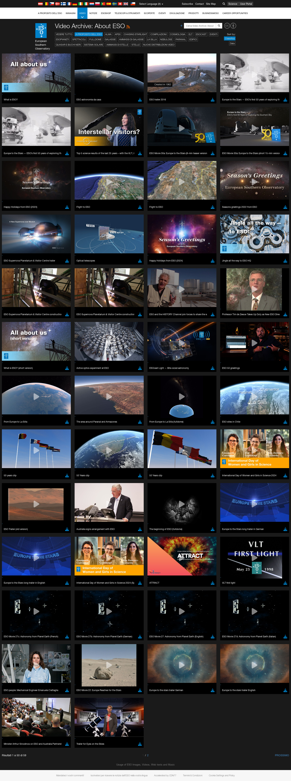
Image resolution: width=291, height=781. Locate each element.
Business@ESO (210, 13)
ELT (190, 34)
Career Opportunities (235, 13)
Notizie (93, 13)
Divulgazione (177, 13)
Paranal (181, 39)
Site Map (211, 3)
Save (41, 571)
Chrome (44, 504)
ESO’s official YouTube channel (118, 435)
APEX (117, 34)
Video (82, 15)
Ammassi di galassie (131, 39)
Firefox (43, 511)
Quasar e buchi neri (68, 44)
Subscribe (187, 3)
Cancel (59, 571)
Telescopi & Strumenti (127, 13)
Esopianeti (62, 39)
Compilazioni (159, 34)
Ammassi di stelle (117, 44)
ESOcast (201, 34)
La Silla (152, 39)
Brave (43, 501)
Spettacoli (79, 39)
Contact (199, 3)
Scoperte (149, 13)
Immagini (71, 13)
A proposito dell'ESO (50, 13)
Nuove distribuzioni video (158, 44)
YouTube (37, 435)
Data (232, 43)
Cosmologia (177, 34)
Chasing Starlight (135, 34)
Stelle (136, 44)
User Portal (246, 3)
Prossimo (282, 755)
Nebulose (166, 39)
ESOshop (106, 13)
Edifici (193, 39)
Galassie (110, 39)
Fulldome (95, 39)
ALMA (108, 34)
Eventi (162, 13)
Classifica (230, 38)
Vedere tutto (64, 34)
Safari (43, 515)
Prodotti (193, 13)
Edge (43, 508)
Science (232, 3)
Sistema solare (93, 44)
